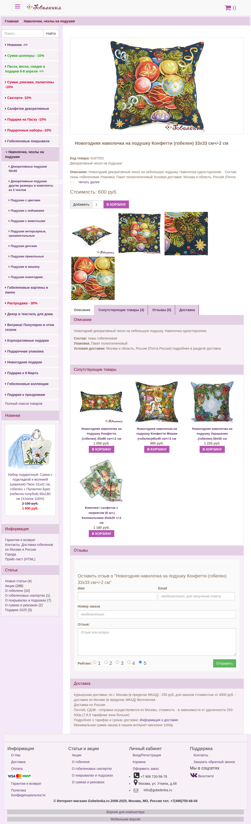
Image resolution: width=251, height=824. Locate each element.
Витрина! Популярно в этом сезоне (29, 327)
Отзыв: (84, 624)
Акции (9, 586)
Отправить (224, 663)
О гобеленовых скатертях (25, 595)
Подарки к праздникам (25, 395)
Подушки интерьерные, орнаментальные (27, 233)
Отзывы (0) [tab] (161, 310)
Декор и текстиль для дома (29, 314)
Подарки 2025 (16, 610)
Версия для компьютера (125, 812)
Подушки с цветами (24, 200)
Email (162, 588)
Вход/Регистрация (147, 755)
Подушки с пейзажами (26, 210)
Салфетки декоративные (27, 109)
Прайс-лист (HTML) (20, 559)
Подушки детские (23, 246)
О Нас (16, 755)
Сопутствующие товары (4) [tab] (121, 310)
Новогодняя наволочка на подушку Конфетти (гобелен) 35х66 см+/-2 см (101, 433)
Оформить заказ (146, 769)
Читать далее (89, 182)
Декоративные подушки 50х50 (28, 169)
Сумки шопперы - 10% (24, 56)
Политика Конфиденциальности (28, 792)
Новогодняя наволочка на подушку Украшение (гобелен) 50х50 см (212, 433)
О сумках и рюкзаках (21, 605)
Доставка (18, 762)
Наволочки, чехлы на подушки (49, 21)
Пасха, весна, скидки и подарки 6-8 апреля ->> (25, 69)
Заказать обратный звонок (214, 762)
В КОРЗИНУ (116, 204)
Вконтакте (202, 776)
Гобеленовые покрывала (27, 141)
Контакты (201, 755)
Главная (12, 21)
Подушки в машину (24, 266)
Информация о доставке (159, 720)
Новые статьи (15, 581)
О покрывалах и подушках (25, 600)
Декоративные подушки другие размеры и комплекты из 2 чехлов (31, 186)
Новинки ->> (16, 45)
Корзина (139, 762)
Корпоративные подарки (27, 340)
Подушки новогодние (26, 277)
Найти (51, 33)
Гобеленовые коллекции (26, 384)
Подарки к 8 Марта (21, 373)
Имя (81, 588)
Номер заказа (89, 606)
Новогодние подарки (23, 362)
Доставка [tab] (187, 310)
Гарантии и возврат (20, 540)
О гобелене (14, 591)
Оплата (17, 769)
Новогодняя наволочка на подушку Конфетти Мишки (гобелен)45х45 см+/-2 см (156, 433)
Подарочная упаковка (24, 351)
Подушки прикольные (26, 256)
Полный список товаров (23, 403)
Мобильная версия (125, 819)
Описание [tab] (82, 310)
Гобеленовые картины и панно (26, 290)
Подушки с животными (27, 221)
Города (10, 554)
